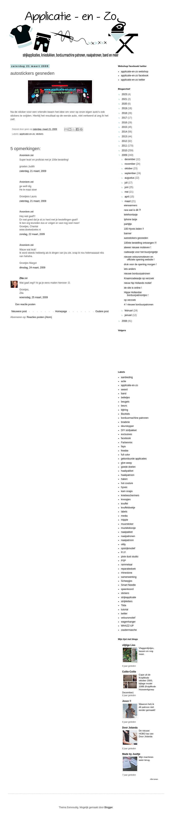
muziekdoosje (128, 528)
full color (125, 454)
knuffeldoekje (128, 507)
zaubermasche (129, 630)
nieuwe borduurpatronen (137, 273)
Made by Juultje (131, 754)
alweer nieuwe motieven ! (137, 247)
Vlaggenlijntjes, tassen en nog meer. (146, 651)
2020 (125, 103)
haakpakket (127, 470)
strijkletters (126, 601)
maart (128, 201)
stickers (39, 134)
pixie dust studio (129, 556)
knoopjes (126, 499)
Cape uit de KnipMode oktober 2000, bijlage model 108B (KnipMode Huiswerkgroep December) (139, 684)
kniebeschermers (130, 495)
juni (127, 187)
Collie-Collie (129, 671)
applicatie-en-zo (27, 134)
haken (124, 479)
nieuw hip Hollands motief (137, 283)
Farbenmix (126, 442)
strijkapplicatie (128, 597)
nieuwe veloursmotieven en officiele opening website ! (139, 258)
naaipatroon (127, 540)
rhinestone (126, 572)
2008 (125, 321)
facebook (126, 438)
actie (123, 381)
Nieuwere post (19, 311)
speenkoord (127, 589)
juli (126, 182)
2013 (125, 136)
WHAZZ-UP (127, 625)
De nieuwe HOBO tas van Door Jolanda (146, 733)
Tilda (123, 605)
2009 (125, 155)
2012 (125, 141)
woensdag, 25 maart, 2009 (33, 297)
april (127, 196)
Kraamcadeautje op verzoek (139, 278)
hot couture (127, 483)
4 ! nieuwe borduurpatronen (138, 304)
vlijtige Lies (128, 645)
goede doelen (128, 466)
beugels (125, 401)
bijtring (124, 409)
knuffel (124, 503)
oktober (129, 168)
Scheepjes (126, 581)
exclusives (126, 434)
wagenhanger (128, 621)
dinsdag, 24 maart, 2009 (32, 267)
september (131, 173)
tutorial (124, 609)
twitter (124, 613)
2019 (125, 108)
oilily (123, 544)
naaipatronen (128, 536)
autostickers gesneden (136, 238)
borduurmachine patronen (134, 417)
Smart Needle (128, 585)
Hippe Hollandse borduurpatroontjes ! (136, 294)
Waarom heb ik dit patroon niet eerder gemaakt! (147, 707)
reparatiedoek (128, 568)
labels (124, 511)
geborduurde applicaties (134, 458)
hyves (124, 487)
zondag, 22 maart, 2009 (32, 234)
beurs (124, 405)
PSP (123, 560)
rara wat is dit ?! (132, 210)
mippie (124, 519)
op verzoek (130, 300)
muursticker (127, 524)
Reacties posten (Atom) (39, 317)
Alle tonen (154, 779)
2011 (125, 145)
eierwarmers (130, 205)
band (123, 393)
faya (123, 446)
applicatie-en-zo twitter (133, 79)
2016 (125, 122)
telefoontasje (131, 214)
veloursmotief (128, 617)
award (124, 389)
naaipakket (127, 532)
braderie (125, 422)
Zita (21, 278)
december (130, 159)
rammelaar (126, 564)
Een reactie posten (25, 304)
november (130, 163)
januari (128, 315)
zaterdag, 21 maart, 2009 (32, 171)
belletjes (125, 397)
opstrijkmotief (128, 548)
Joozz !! (126, 701)
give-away (126, 462)
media (124, 515)
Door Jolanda (130, 727)
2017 (125, 117)
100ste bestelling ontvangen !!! (140, 242)
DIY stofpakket (129, 430)
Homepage (61, 311)
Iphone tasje (130, 219)
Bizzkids (125, 413)
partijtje (128, 224)
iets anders (130, 269)
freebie (124, 450)
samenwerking (128, 577)
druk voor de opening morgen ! (140, 264)
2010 (125, 150)
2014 (125, 131)
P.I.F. (123, 552)
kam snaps (127, 491)
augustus (130, 177)
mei (127, 191)
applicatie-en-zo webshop (134, 71)
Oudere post (102, 311)
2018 (125, 113)
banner (127, 233)
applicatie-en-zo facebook (134, 75)
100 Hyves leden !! (134, 228)
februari (129, 310)
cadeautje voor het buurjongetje (141, 252)
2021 (125, 99)
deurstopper (127, 426)
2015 (125, 127)
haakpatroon (127, 475)
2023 (125, 94)
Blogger (108, 807)
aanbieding (127, 377)
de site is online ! (133, 287)
